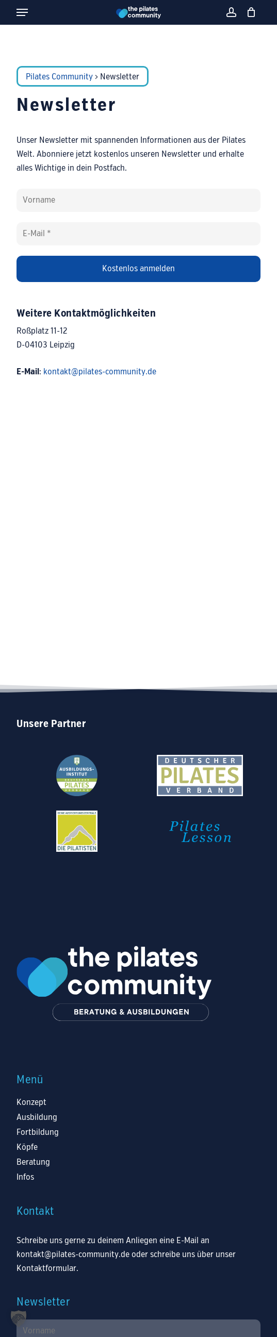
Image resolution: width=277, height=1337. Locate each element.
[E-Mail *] (138, 233)
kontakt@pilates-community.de (99, 372)
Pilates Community (59, 77)
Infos (25, 1177)
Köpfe (27, 1147)
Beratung (33, 1162)
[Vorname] (138, 200)
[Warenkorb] (248, 12)
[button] (22, 12)
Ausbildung (37, 1117)
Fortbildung (38, 1132)
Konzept (31, 1102)
